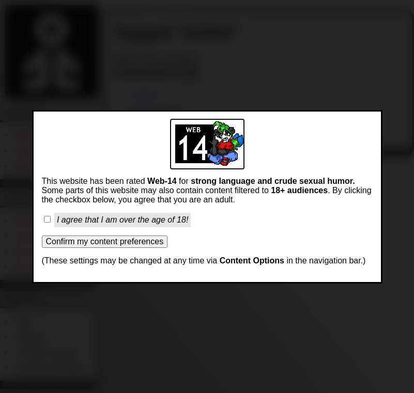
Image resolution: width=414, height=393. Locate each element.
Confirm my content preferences (105, 241)
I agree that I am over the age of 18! (122, 219)
